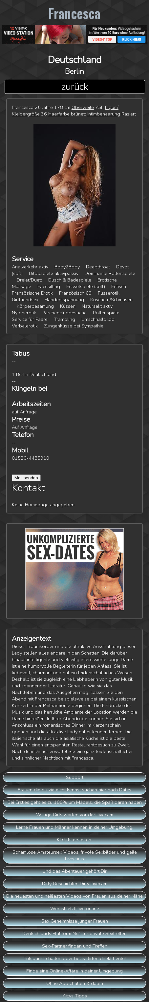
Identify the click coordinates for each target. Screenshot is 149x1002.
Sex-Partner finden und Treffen (74, 946)
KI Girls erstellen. (74, 839)
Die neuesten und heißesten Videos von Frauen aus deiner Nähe (74, 896)
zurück (74, 87)
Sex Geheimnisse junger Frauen (74, 921)
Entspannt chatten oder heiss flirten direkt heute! (75, 958)
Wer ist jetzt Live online (74, 908)
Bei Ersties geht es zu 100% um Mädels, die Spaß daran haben (75, 802)
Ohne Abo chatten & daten (74, 983)
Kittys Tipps (74, 995)
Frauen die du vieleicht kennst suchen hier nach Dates (74, 789)
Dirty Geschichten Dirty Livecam (74, 883)
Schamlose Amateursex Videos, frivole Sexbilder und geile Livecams (74, 855)
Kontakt (28, 488)
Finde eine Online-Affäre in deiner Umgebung (74, 971)
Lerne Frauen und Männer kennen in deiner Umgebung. (74, 827)
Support (74, 777)
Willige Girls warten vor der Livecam (74, 814)
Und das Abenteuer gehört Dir (74, 871)
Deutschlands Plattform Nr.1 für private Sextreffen (74, 933)
